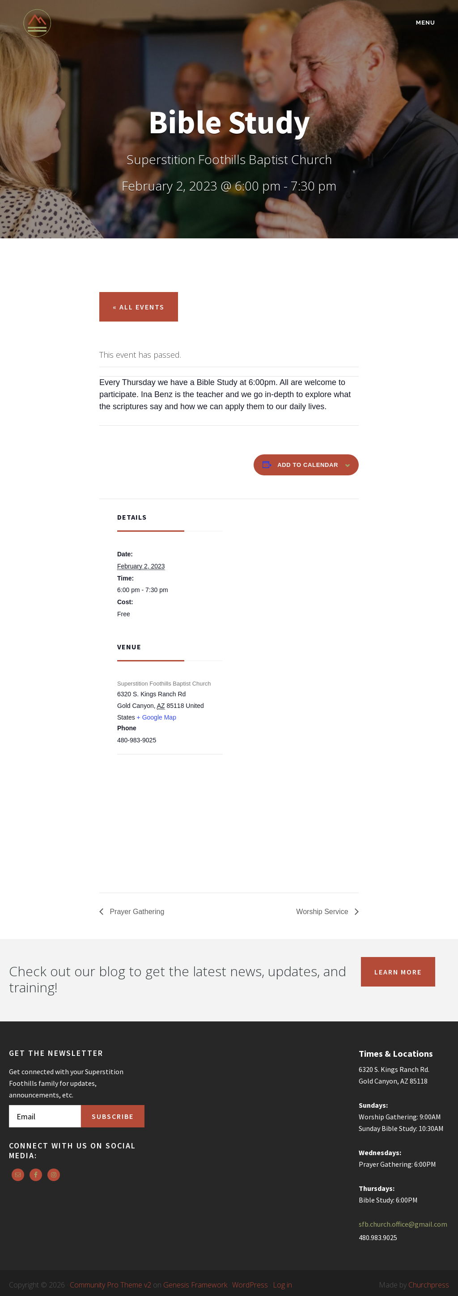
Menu (425, 22)
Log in (282, 1285)
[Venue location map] (164, 802)
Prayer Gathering (136, 911)
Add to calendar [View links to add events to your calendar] (307, 465)
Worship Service (323, 911)
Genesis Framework (195, 1285)
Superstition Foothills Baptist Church (101, 23)
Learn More (398, 971)
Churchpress (428, 1285)
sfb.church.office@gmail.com (403, 1224)
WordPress (250, 1285)
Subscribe (113, 1116)
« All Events (139, 306)
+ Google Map (156, 717)
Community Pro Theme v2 (110, 1285)
